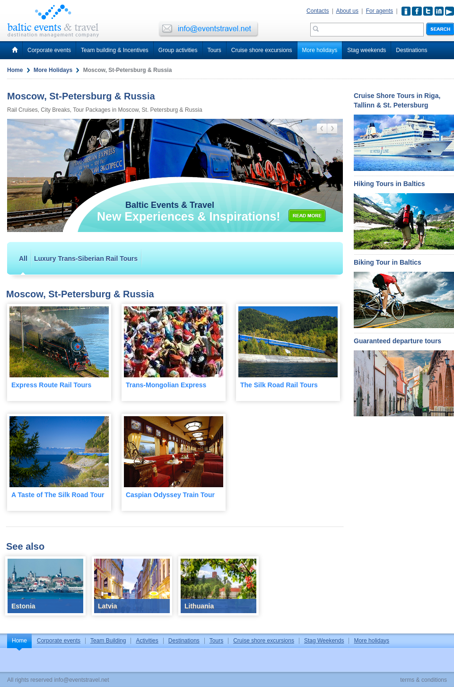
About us (347, 11)
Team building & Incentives (114, 50)
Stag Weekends (324, 640)
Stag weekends (366, 50)
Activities (147, 640)
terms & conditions (423, 680)
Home (15, 70)
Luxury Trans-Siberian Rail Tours (86, 258)
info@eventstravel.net (81, 680)
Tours (214, 50)
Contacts (317, 11)
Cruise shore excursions (261, 50)
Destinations (411, 50)
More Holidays (53, 70)
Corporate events (49, 50)
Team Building (108, 640)
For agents (379, 11)
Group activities (178, 50)
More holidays (320, 50)
